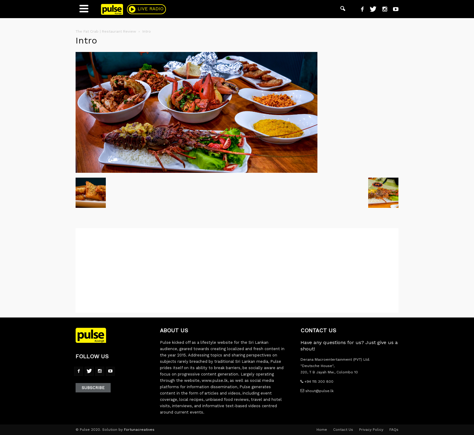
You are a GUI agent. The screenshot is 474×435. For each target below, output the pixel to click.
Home (322, 429)
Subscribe (93, 387)
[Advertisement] (237, 270)
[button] (343, 9)
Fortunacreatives (139, 429)
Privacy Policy (371, 429)
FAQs (393, 429)
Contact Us (343, 429)
